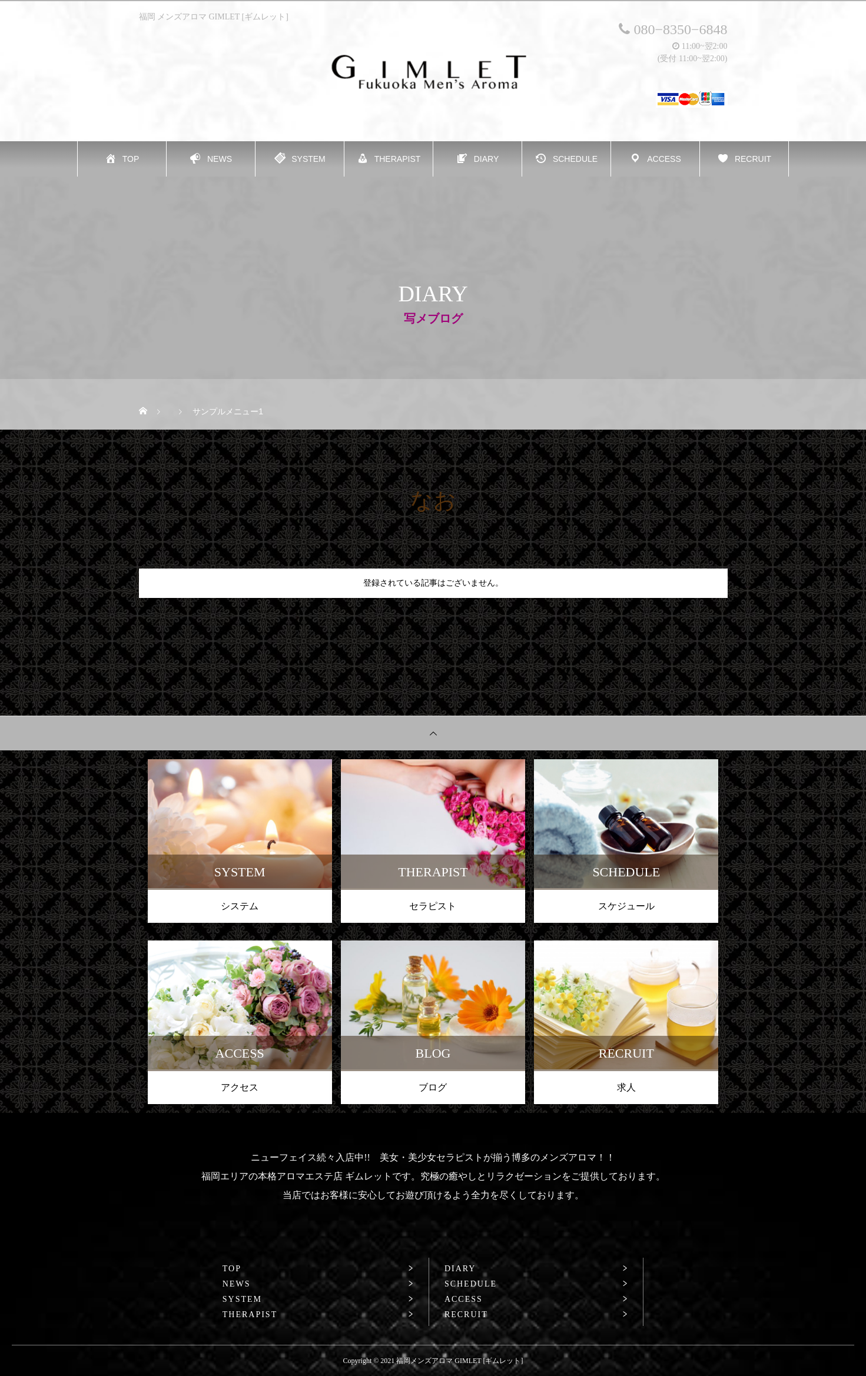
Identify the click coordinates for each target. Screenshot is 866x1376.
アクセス (239, 1087)
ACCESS (463, 1299)
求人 (626, 1087)
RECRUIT (466, 1315)
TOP (232, 1269)
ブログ (433, 1087)
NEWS (237, 1284)
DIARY (460, 1269)
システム (239, 906)
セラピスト (432, 906)
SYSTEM (242, 1299)
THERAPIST (250, 1315)
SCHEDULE (470, 1284)
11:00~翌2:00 (699, 46)
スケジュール (626, 906)
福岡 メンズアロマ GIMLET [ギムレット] (213, 16)
